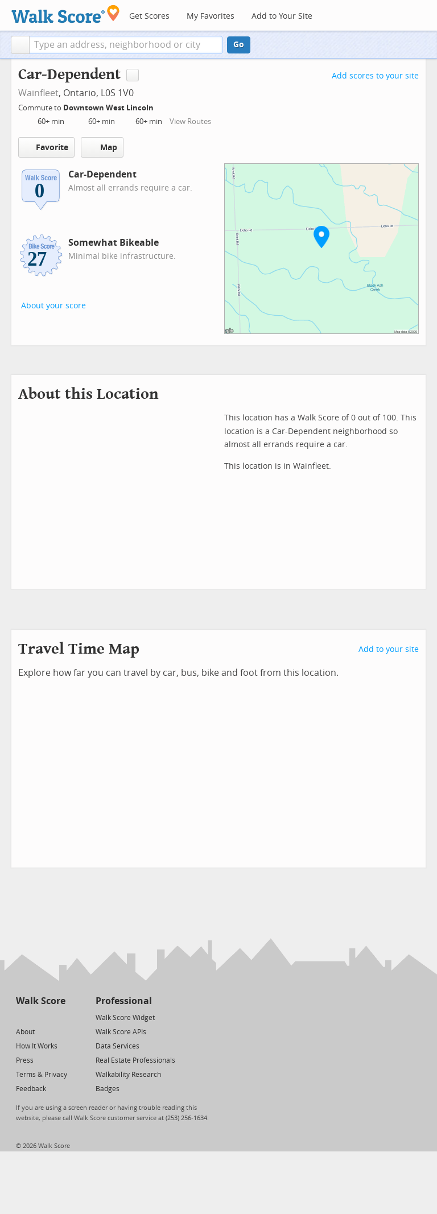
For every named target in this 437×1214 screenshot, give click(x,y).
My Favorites (210, 16)
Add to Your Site (282, 16)
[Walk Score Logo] (65, 14)
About (25, 1032)
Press (25, 1060)
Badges (107, 1089)
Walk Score (40, 1001)
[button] (20, 45)
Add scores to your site (375, 76)
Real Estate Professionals (135, 1060)
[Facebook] (40, 1016)
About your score (53, 306)
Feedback (31, 1089)
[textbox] (126, 45)
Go (238, 44)
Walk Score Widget (125, 1018)
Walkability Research (128, 1075)
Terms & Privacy (41, 1075)
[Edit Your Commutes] (161, 106)
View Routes (190, 121)
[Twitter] (22, 1016)
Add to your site (388, 649)
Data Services (117, 1046)
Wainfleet (38, 93)
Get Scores (149, 16)
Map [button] (102, 147)
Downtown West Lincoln (109, 108)
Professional (124, 1001)
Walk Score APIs (121, 1032)
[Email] (57, 1016)
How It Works (36, 1046)
